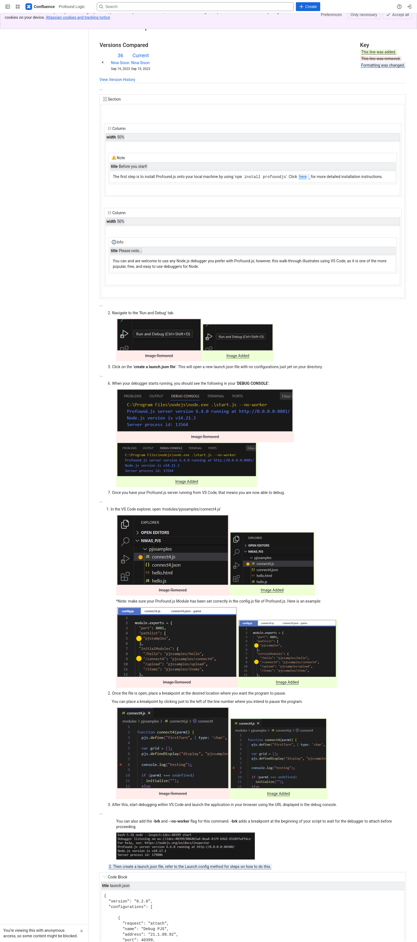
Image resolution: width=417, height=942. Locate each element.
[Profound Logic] (40, 6)
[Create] (308, 6)
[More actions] (400, 20)
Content (106, 19)
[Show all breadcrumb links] (118, 19)
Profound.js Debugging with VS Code (156, 19)
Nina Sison (120, 63)
